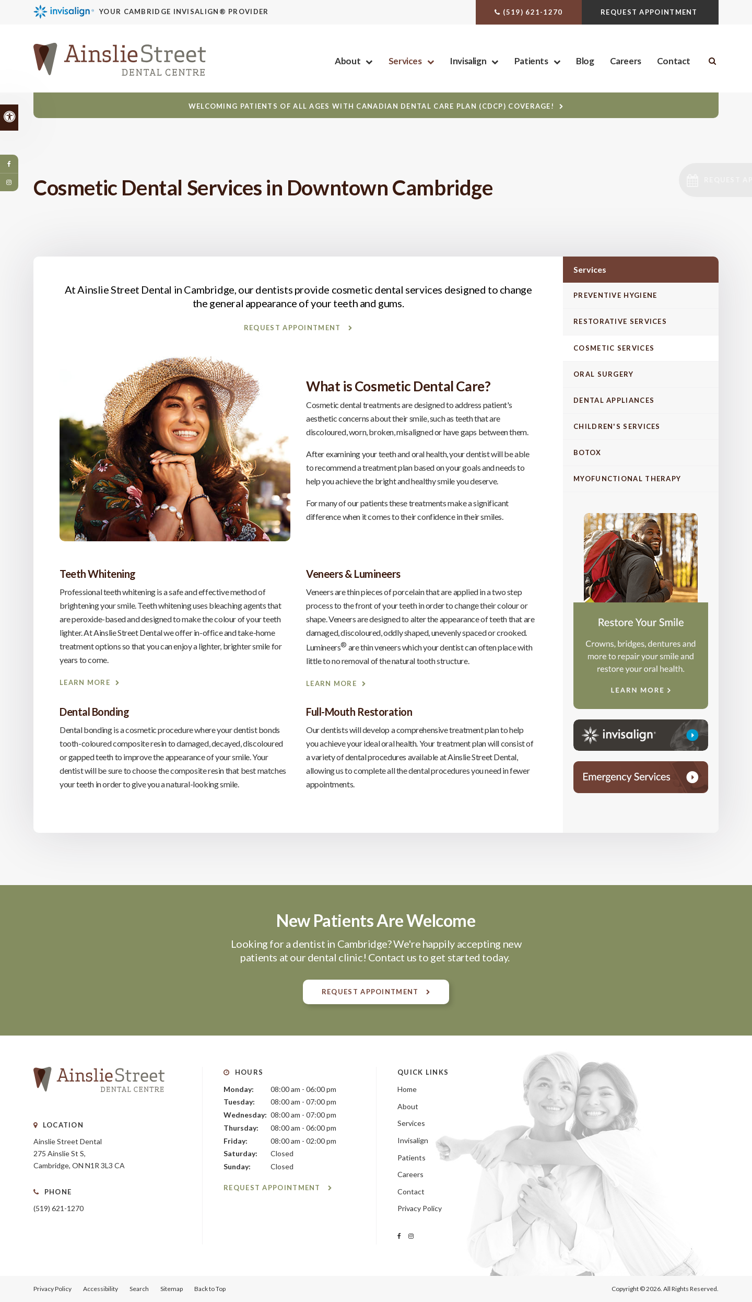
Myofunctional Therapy (627, 478)
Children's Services (617, 426)
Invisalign (468, 60)
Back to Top (210, 1289)
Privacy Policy (419, 1208)
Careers (625, 60)
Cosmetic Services (613, 348)
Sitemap (171, 1289)
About (347, 60)
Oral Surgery (603, 374)
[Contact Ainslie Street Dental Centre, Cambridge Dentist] (640, 777)
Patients (531, 60)
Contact (673, 60)
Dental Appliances (613, 400)
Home (407, 1089)
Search (139, 1289)
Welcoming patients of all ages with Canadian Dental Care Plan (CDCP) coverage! (371, 106)
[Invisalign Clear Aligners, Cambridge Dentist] (173, 12)
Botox (587, 452)
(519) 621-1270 (532, 12)
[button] (682, 180)
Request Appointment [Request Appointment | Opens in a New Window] (650, 12)
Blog (585, 60)
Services (405, 60)
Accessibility (100, 1289)
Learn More (85, 682)
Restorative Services (620, 321)
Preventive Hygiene (615, 295)
